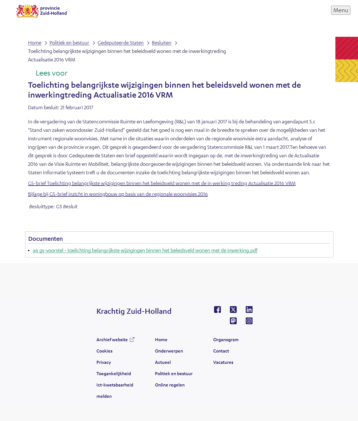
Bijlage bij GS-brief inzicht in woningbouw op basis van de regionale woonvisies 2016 (118, 194)
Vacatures (223, 362)
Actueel (163, 362)
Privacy (103, 362)
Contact (221, 350)
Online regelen (170, 384)
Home (161, 339)
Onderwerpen (169, 350)
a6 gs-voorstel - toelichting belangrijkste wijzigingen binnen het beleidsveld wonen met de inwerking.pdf (145, 250)
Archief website (112, 339)
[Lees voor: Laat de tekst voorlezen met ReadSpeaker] (47, 73)
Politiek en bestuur (174, 373)
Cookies (104, 350)
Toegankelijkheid (113, 373)
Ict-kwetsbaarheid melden (114, 390)
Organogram (226, 339)
